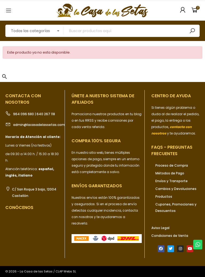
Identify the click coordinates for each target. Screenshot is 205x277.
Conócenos (19, 207)
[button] (4, 76)
